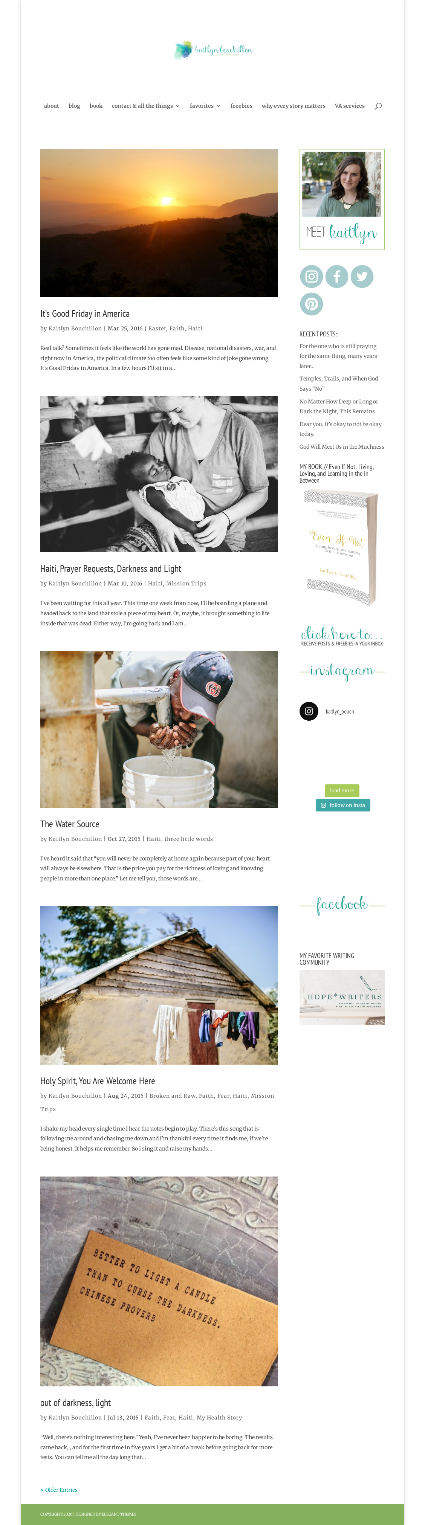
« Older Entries (59, 1490)
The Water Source (69, 824)
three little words (189, 839)
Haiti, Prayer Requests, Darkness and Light (110, 568)
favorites (202, 106)
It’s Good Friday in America (85, 313)
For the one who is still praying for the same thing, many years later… (338, 356)
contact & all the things (142, 106)
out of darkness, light (75, 1402)
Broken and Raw (173, 1096)
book (96, 106)
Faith (177, 328)
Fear (223, 1096)
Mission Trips (186, 583)
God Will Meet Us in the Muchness (342, 446)
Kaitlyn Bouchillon (75, 328)
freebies (241, 106)
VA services (350, 106)
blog (74, 106)
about (51, 106)
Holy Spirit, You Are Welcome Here (97, 1080)
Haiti (195, 328)
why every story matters (294, 106)
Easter (157, 328)
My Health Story (219, 1417)
